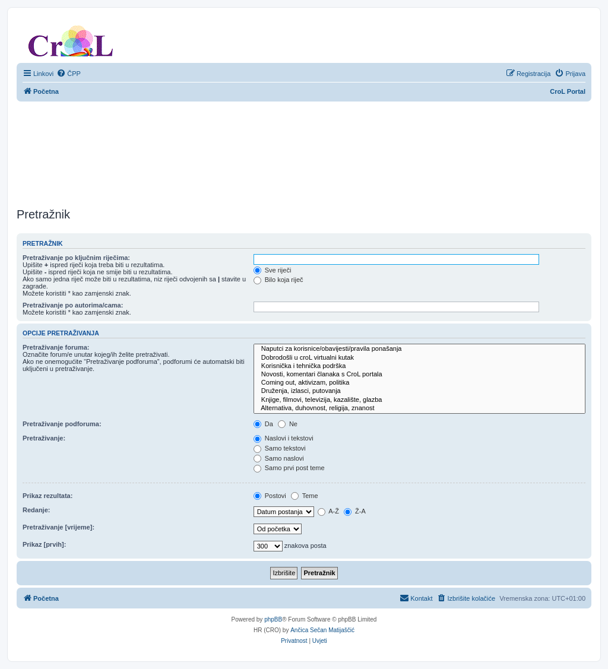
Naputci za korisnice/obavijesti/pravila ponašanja (419, 349)
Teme (304, 495)
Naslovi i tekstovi (284, 438)
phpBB (273, 619)
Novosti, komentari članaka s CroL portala (419, 374)
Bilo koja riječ (278, 279)
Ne (287, 423)
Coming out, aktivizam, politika (419, 383)
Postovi (270, 495)
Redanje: (36, 509)
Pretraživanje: (44, 438)
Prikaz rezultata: (47, 495)
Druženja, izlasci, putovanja (419, 391)
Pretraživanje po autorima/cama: (73, 305)
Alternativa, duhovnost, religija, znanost (419, 408)
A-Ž (328, 511)
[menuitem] (68, 73)
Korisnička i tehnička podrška (419, 366)
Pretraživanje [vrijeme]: (58, 527)
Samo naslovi (279, 458)
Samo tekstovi (280, 448)
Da (263, 423)
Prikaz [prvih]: (44, 544)
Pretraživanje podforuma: (62, 423)
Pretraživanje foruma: (56, 347)
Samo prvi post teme (289, 467)
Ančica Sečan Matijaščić (322, 630)
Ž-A (355, 511)
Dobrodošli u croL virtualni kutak (419, 358)
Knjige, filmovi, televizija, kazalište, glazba (419, 400)
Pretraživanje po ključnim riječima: (76, 257)
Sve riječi (273, 270)
